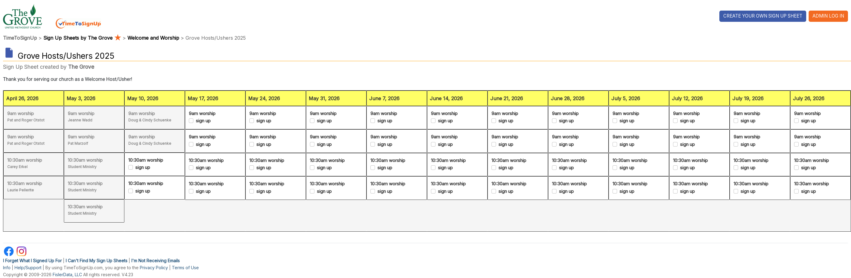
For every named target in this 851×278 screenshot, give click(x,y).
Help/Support (28, 267)
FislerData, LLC (67, 274)
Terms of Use (185, 267)
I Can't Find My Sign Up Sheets (96, 260)
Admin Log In (828, 16)
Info (7, 267)
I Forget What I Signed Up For (32, 260)
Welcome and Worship (153, 38)
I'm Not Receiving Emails (155, 260)
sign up (142, 167)
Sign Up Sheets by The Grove (83, 38)
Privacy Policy (154, 267)
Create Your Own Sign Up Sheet (762, 16)
